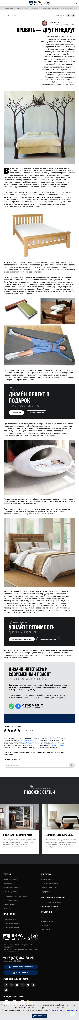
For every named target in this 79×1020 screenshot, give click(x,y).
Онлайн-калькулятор (48, 639)
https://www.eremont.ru (56, 745)
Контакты (44, 917)
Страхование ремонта (49, 883)
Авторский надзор (10, 900)
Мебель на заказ (9, 904)
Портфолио (45, 892)
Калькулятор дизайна (11, 923)
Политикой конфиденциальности (63, 1010)
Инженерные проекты (11, 888)
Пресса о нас (46, 929)
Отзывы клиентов (47, 879)
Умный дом (7, 909)
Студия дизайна (47, 921)
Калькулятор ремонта (11, 927)
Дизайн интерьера (10, 879)
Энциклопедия (10, 15)
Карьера (44, 925)
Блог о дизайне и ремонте (51, 902)
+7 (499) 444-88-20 (18, 957)
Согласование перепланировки (15, 896)
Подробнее (16, 413)
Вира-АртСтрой (51, 738)
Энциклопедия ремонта (50, 906)
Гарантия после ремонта (50, 888)
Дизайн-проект (9, 883)
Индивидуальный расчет (22, 639)
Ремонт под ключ (10, 892)
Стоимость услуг (9, 919)
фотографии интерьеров (27, 740)
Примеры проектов (36, 413)
